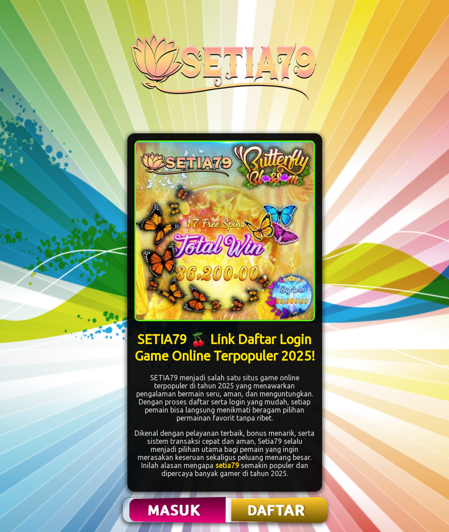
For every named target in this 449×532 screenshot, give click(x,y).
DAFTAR (277, 510)
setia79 (227, 465)
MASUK (174, 510)
